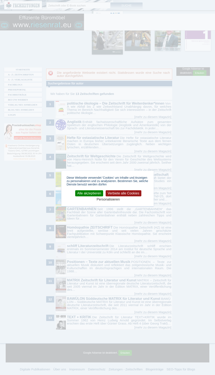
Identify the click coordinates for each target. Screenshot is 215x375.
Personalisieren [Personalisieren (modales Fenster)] (108, 199)
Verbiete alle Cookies (123, 193)
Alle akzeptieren (89, 193)
